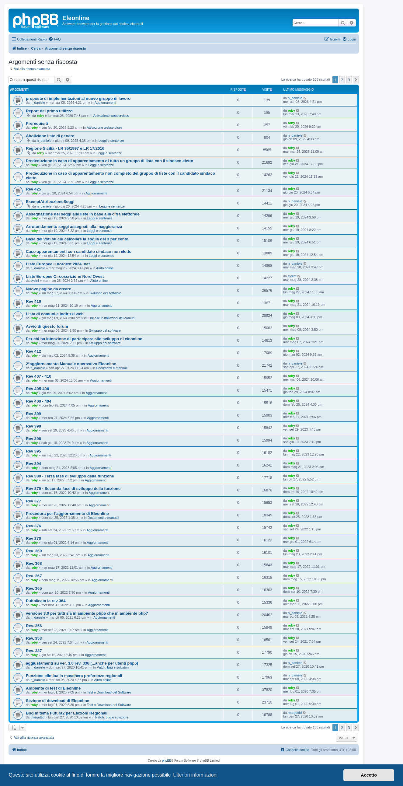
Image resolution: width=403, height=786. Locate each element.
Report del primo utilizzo (49, 111)
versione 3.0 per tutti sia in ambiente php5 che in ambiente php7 (87, 613)
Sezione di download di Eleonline (57, 700)
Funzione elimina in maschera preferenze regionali (74, 675)
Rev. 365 (34, 588)
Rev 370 (33, 538)
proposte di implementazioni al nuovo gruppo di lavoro (78, 98)
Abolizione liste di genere (50, 136)
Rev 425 (33, 189)
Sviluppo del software (105, 293)
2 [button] (342, 79)
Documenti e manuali (111, 368)
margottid (37, 717)
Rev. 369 (34, 551)
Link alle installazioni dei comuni (111, 318)
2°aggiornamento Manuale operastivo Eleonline (71, 364)
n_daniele (37, 102)
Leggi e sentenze (111, 140)
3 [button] (349, 79)
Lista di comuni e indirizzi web (55, 314)
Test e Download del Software (109, 692)
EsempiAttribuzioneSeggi (50, 201)
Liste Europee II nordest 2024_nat (58, 264)
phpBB (166, 760)
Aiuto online (105, 268)
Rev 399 (33, 413)
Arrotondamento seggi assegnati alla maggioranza (74, 226)
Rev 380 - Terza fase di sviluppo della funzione (70, 476)
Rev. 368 (34, 563)
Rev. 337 (34, 650)
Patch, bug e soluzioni (113, 667)
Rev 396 (33, 438)
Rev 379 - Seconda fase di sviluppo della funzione (73, 488)
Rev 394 (33, 463)
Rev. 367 (34, 576)
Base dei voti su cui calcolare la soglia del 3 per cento (77, 239)
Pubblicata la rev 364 (45, 601)
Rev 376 (33, 526)
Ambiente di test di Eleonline (53, 688)
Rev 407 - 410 (38, 376)
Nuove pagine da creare (48, 289)
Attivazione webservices (111, 115)
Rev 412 (33, 351)
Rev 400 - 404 (38, 401)
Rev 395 (33, 451)
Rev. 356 (34, 626)
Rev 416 (33, 301)
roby (40, 115)
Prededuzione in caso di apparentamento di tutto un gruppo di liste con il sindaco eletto (109, 161)
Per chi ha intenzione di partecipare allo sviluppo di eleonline (84, 339)
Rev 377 (33, 501)
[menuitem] (54, 39)
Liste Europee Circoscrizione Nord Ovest (65, 276)
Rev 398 (33, 426)
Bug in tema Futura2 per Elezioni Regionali (66, 713)
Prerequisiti (37, 123)
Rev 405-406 (37, 388)
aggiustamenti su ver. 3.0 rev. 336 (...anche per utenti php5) (82, 663)
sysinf (34, 280)
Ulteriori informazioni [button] (195, 774)
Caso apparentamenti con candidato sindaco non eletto (78, 251)
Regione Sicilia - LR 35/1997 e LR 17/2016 (65, 148)
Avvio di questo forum (47, 326)
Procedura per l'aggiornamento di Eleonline (67, 513)
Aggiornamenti (105, 102)
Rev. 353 (34, 638)
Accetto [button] (369, 775)
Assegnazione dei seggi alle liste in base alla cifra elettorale (83, 214)
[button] (356, 79)
